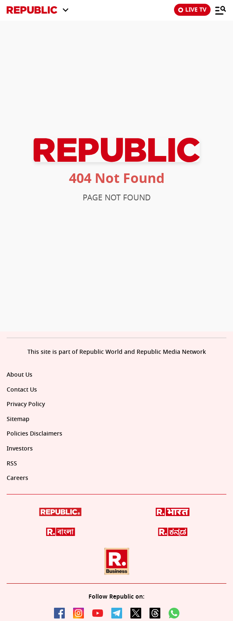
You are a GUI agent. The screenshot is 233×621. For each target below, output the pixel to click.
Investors (20, 448)
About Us (19, 374)
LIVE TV (192, 9)
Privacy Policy (26, 404)
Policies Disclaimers (34, 433)
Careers (17, 478)
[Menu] (220, 10)
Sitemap (18, 419)
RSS (12, 463)
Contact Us (22, 389)
